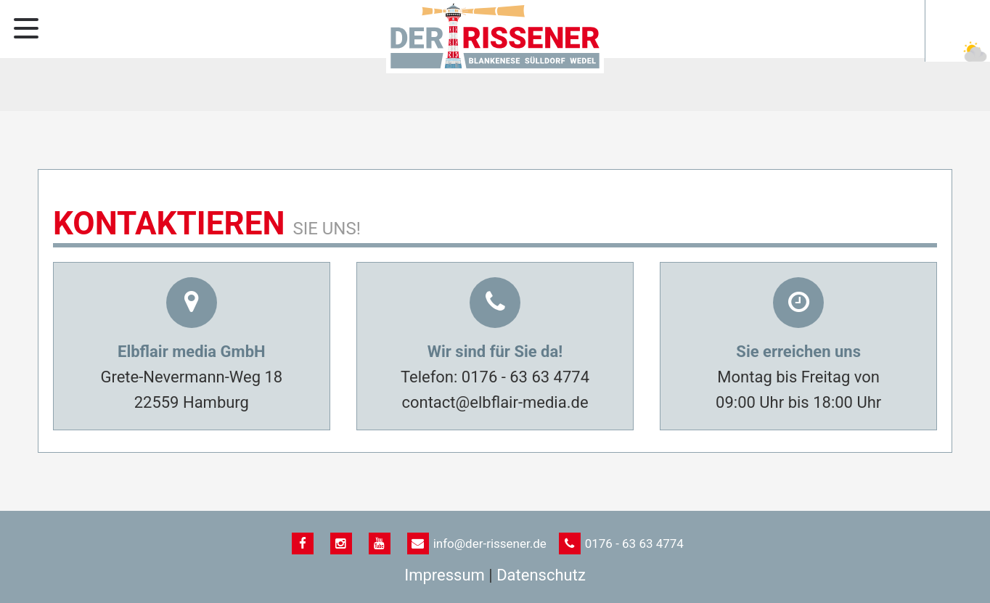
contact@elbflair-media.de (494, 402)
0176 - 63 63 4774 (525, 377)
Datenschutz (541, 575)
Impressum (444, 575)
